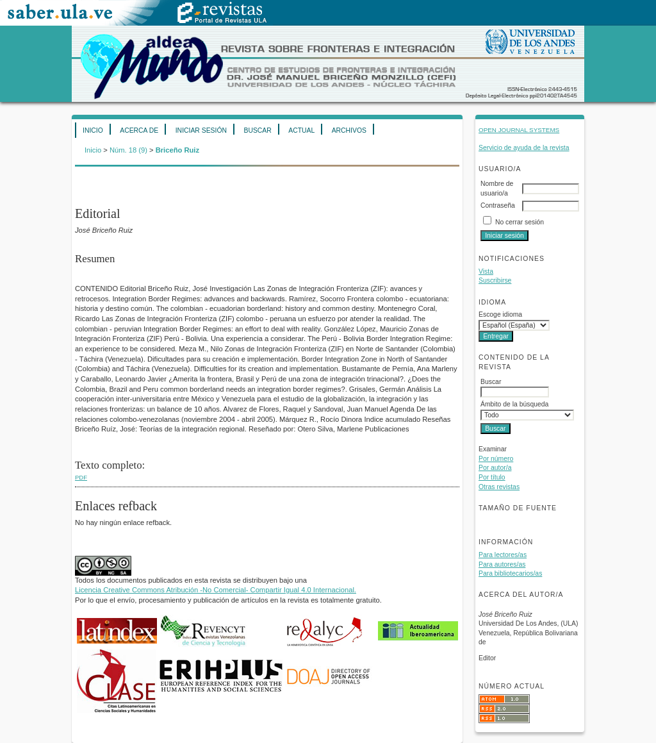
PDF (81, 477)
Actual (301, 130)
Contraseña (497, 205)
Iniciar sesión (201, 130)
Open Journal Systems (519, 129)
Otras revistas (499, 486)
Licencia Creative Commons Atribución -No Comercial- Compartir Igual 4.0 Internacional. (215, 590)
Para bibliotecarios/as (510, 573)
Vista (486, 271)
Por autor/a (495, 467)
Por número (496, 458)
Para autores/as (502, 564)
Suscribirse (495, 280)
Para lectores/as (503, 554)
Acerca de (139, 130)
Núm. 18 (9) (128, 150)
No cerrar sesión (519, 222)
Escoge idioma (500, 314)
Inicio (93, 130)
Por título (492, 477)
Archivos (349, 130)
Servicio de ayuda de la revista (524, 147)
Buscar (257, 130)
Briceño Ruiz (177, 150)
